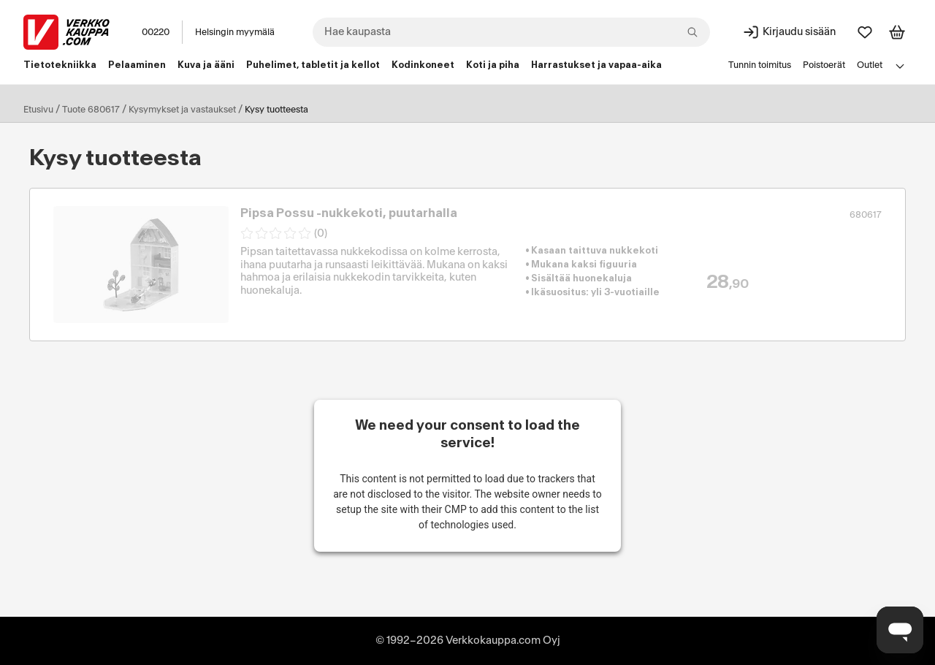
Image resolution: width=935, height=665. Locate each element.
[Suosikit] (864, 32)
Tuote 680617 (91, 109)
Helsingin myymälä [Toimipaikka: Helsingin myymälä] (235, 32)
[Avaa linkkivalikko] (900, 65)
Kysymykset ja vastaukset (182, 109)
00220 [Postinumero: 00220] (155, 32)
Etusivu (38, 109)
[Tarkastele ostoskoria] (897, 32)
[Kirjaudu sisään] (788, 32)
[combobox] (511, 32)
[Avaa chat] (900, 630)
